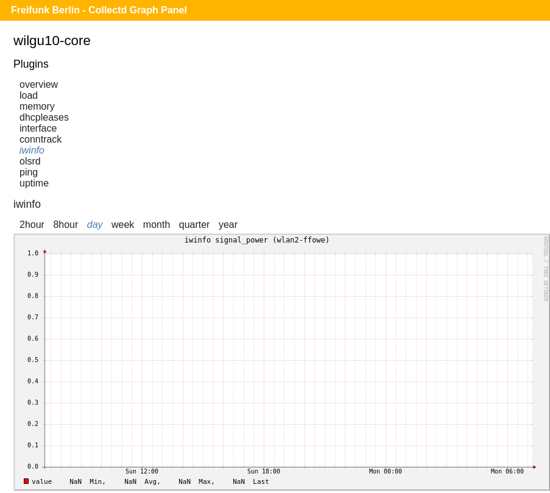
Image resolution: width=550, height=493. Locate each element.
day (95, 224)
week (122, 224)
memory (37, 106)
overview (38, 84)
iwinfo (31, 150)
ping (28, 172)
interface (38, 128)
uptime (34, 183)
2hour (31, 224)
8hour (65, 224)
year (228, 224)
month (156, 224)
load (28, 95)
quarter (194, 224)
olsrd (30, 161)
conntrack (40, 139)
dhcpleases (44, 117)
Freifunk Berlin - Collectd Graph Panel (99, 10)
